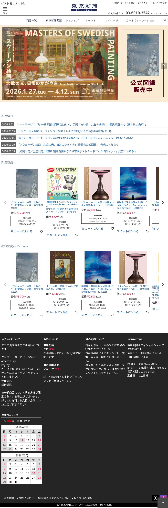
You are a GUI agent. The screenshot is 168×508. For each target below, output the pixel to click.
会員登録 (130, 2)
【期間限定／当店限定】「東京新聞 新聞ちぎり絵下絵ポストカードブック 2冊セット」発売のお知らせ (69, 151)
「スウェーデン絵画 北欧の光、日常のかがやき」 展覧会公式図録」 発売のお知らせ (60, 144)
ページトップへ (163, 502)
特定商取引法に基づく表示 (54, 498)
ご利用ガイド (143, 2)
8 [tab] (90, 105)
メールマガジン (160, 2)
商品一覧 (31, 20)
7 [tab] (87, 105)
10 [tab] (94, 105)
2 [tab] (76, 105)
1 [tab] (74, 105)
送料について (51, 339)
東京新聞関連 (54, 20)
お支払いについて (11, 339)
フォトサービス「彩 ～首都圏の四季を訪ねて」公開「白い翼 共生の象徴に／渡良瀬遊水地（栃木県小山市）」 (74, 124)
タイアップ (72, 20)
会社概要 (9, 498)
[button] (5, 202)
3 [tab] (78, 105)
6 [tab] (85, 105)
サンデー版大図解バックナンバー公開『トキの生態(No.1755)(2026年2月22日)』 (57, 131)
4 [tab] (81, 105)
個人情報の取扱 (83, 498)
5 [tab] (83, 105)
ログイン (119, 2)
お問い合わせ (26, 498)
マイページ (111, 20)
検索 (165, 20)
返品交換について (95, 339)
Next (164, 66)
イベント (90, 20)
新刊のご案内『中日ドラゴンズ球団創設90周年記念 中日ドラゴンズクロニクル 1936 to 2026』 (67, 137)
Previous (4, 66)
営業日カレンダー (11, 415)
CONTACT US (135, 339)
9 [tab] (92, 105)
